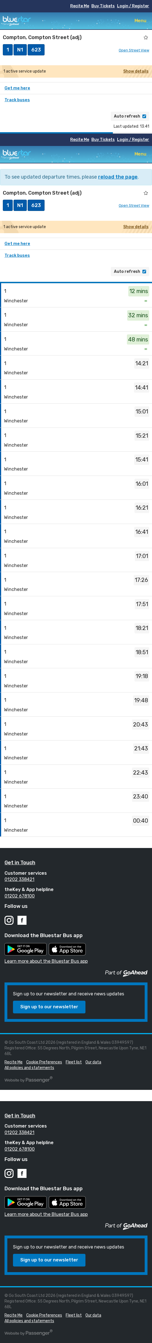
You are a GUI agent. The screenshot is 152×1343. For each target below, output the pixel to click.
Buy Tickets (103, 6)
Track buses (17, 99)
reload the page (118, 177)
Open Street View (134, 50)
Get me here (17, 88)
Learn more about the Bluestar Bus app (46, 961)
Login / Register (133, 6)
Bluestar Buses (17, 20)
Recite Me (79, 6)
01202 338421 (19, 879)
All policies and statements (29, 1067)
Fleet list (74, 1062)
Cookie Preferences (44, 1062)
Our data (93, 1062)
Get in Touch (20, 863)
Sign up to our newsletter (49, 1006)
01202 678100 (20, 896)
